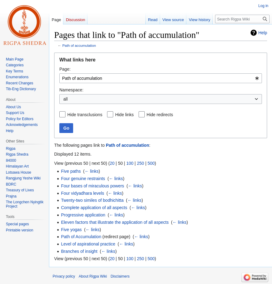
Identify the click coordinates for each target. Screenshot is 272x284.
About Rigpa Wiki (93, 276)
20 (112, 163)
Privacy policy (64, 276)
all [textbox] (65, 99)
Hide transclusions (84, 114)
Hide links (124, 114)
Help (262, 32)
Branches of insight (79, 251)
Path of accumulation (79, 45)
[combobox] (160, 78)
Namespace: (71, 89)
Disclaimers (119, 276)
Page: (65, 69)
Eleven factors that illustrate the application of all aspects (115, 222)
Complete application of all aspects (94, 207)
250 (140, 163)
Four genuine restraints (83, 178)
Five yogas (71, 229)
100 (129, 163)
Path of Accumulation (81, 236)
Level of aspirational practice (88, 244)
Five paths (71, 171)
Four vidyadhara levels (82, 193)
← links (91, 171)
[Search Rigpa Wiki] (242, 19)
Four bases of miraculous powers (92, 185)
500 (151, 163)
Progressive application (83, 214)
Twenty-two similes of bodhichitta (92, 200)
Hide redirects (160, 114)
